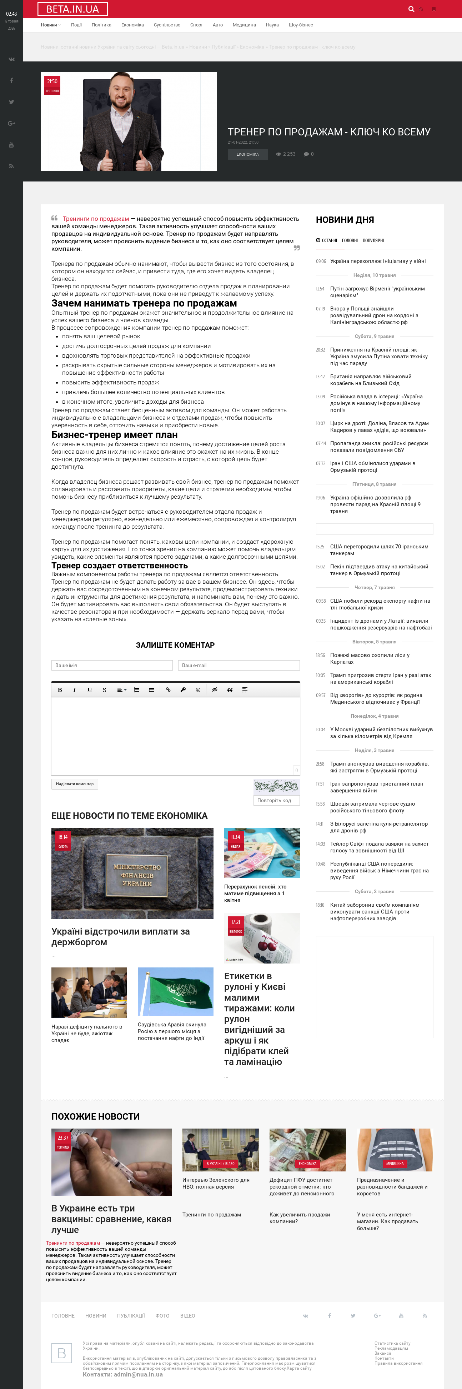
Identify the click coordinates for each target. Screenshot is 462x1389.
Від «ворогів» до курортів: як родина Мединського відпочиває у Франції (376, 698)
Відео (187, 1316)
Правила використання (399, 1363)
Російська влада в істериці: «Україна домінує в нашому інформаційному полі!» (376, 403)
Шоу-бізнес (301, 25)
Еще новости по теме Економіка (129, 816)
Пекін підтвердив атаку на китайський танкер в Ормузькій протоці (379, 570)
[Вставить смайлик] (198, 690)
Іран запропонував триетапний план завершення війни (376, 787)
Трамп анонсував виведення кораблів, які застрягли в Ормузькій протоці (379, 767)
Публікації (131, 1316)
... (132, 893)
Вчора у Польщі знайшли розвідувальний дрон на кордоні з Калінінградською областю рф (374, 315)
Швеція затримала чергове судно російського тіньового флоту (372, 807)
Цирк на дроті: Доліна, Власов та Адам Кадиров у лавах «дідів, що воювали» (379, 426)
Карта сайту (299, 1368)
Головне (63, 1316)
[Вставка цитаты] (230, 690)
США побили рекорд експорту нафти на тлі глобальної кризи (380, 604)
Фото (163, 1316)
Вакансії (383, 1353)
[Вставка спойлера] (245, 690)
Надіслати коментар (75, 784)
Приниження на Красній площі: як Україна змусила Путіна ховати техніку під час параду (379, 357)
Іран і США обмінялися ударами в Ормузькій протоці (373, 466)
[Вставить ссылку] (168, 690)
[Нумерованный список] (136, 690)
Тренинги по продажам (96, 218)
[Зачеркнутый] (104, 690)
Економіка (132, 25)
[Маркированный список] (151, 690)
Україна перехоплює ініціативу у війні (378, 261)
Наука (272, 25)
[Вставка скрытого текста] (215, 690)
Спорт (196, 25)
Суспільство (167, 25)
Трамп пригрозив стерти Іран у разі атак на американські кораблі (380, 678)
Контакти (384, 1358)
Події (76, 25)
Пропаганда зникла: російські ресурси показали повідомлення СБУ (379, 446)
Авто (218, 25)
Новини (51, 25)
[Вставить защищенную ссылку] (183, 690)
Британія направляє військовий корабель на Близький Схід (371, 380)
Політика (101, 25)
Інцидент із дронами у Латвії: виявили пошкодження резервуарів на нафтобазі (381, 624)
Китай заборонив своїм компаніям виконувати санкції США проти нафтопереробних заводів (375, 912)
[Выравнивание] (121, 690)
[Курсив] (74, 690)
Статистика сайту (393, 1343)
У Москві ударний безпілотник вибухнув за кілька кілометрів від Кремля (381, 733)
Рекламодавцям (391, 1348)
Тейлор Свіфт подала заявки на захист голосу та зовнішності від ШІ (379, 847)
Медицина (244, 25)
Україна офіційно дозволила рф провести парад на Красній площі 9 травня (375, 504)
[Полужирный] (59, 690)
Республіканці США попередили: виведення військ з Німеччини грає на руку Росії (379, 871)
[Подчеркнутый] (89, 690)
